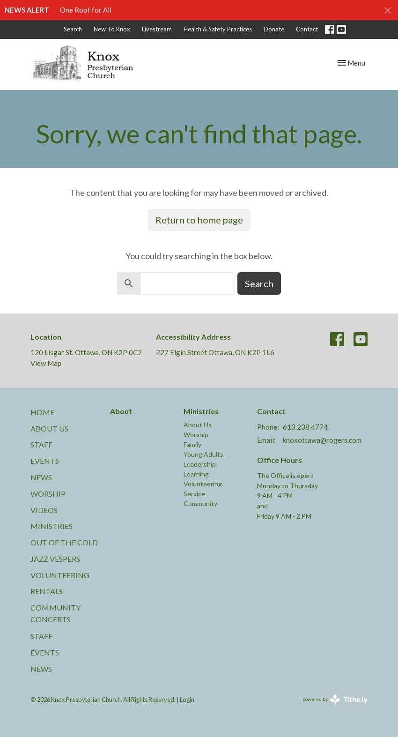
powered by (335, 699)
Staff (41, 444)
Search (73, 29)
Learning (196, 474)
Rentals (46, 591)
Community (200, 503)
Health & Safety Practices (218, 29)
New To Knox (112, 29)
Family (192, 444)
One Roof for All (85, 10)
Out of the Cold (64, 542)
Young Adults (203, 454)
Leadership (200, 464)
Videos (44, 510)
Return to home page (199, 219)
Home (42, 412)
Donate (274, 29)
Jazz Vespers (55, 558)
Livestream (157, 29)
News (41, 477)
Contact (307, 29)
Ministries (51, 525)
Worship (48, 493)
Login (187, 699)
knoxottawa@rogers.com (322, 440)
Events (44, 460)
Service (194, 494)
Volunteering (59, 575)
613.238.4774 (305, 427)
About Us (49, 428)
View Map (45, 363)
